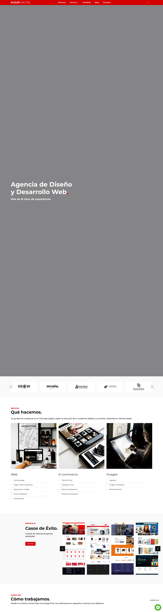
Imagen (112, 474)
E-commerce (68, 474)
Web (14, 474)
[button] (11, 387)
